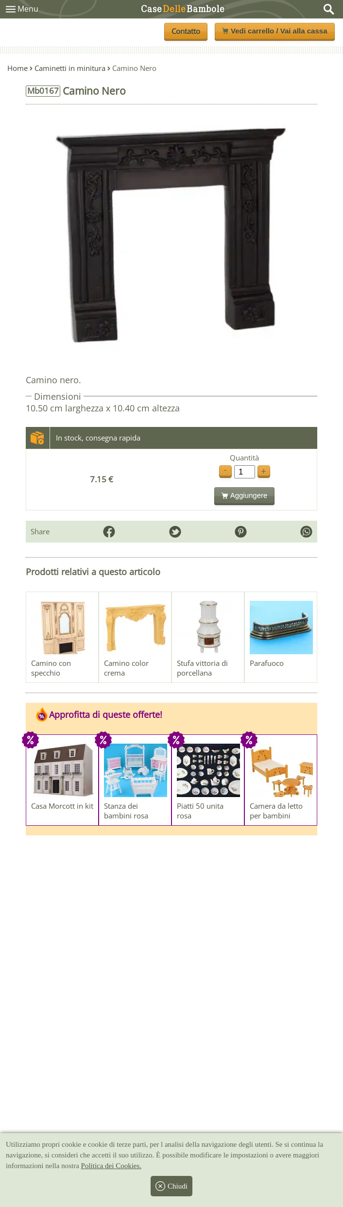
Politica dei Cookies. (111, 1166)
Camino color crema (126, 668)
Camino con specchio (51, 668)
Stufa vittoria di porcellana (202, 668)
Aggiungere (245, 495)
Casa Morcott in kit (62, 806)
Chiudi (171, 1186)
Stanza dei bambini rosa (126, 810)
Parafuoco (267, 663)
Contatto (186, 31)
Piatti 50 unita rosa (200, 810)
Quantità (244, 457)
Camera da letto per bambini (276, 810)
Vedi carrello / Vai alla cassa (274, 31)
